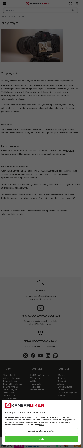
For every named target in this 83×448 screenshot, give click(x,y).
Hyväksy (41, 439)
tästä (41, 425)
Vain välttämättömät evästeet (41, 431)
